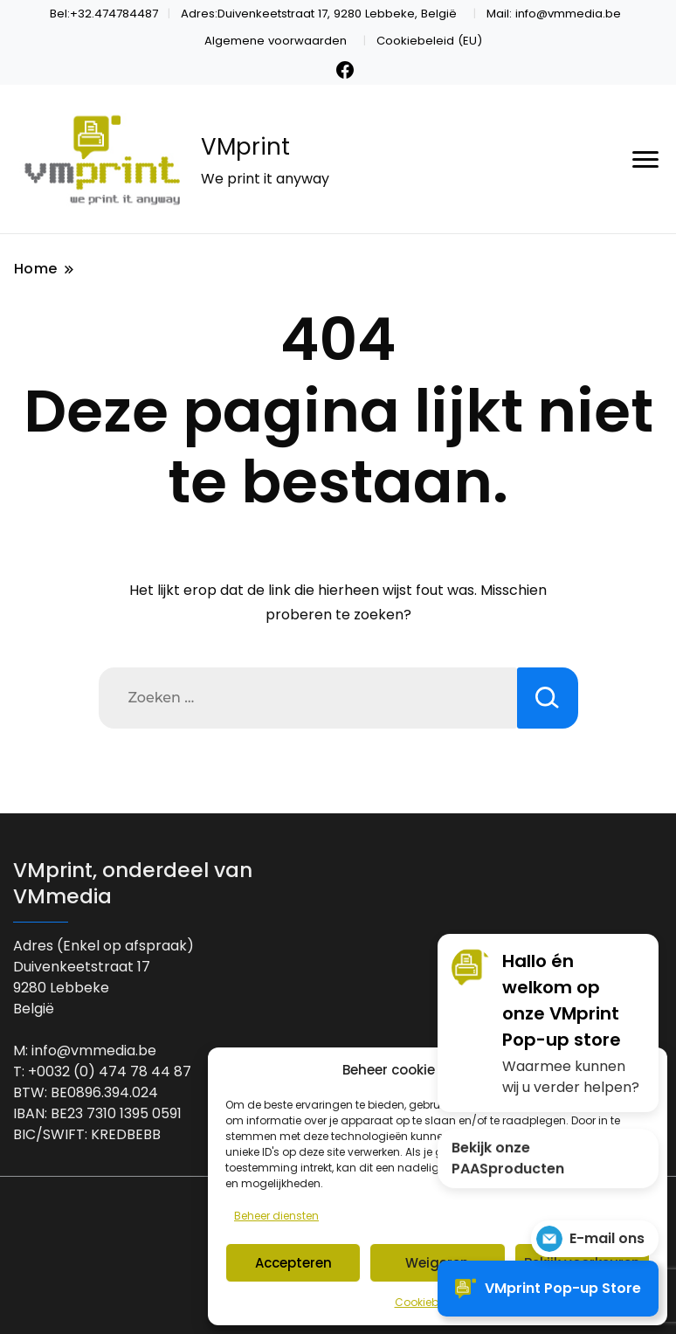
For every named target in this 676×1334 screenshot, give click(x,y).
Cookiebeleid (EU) (429, 40)
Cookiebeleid (429, 1302)
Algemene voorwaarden (275, 40)
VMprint (245, 146)
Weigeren (437, 1263)
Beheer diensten (276, 1215)
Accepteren (293, 1263)
